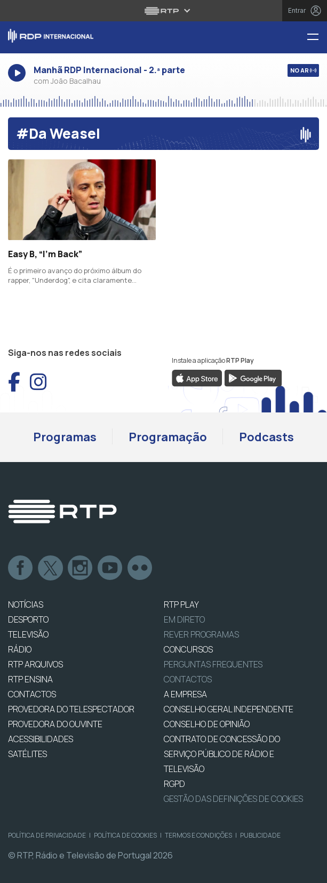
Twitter (50, 568)
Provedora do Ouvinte (55, 724)
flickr (140, 568)
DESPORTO (28, 619)
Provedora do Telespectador (71, 709)
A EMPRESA (185, 694)
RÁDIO (19, 649)
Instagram (80, 568)
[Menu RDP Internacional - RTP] (317, 37)
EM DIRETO (184, 619)
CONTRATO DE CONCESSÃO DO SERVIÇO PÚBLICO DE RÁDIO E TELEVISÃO (222, 754)
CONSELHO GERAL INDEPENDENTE (228, 709)
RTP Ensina (30, 679)
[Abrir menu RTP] (163, 10)
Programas (65, 437)
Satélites (27, 754)
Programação (168, 437)
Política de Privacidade (47, 835)
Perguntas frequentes (213, 664)
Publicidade (260, 835)
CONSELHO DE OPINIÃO (207, 724)
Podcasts (266, 437)
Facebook (21, 568)
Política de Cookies (125, 835)
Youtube (110, 568)
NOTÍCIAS (25, 604)
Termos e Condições (198, 835)
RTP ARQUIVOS (35, 664)
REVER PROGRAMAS (201, 634)
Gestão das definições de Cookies (233, 799)
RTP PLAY (181, 604)
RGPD (174, 784)
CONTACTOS (32, 694)
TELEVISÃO (28, 634)
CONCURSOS (188, 649)
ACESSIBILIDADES (40, 739)
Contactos (188, 679)
